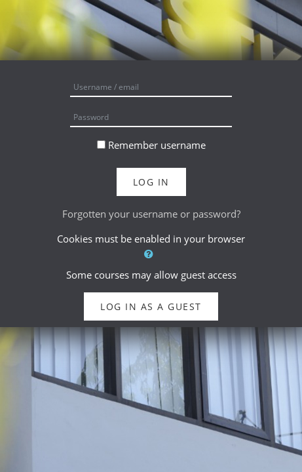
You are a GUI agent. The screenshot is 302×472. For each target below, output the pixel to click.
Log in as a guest (151, 306)
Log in (151, 182)
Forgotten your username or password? (151, 213)
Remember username (157, 144)
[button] (151, 254)
